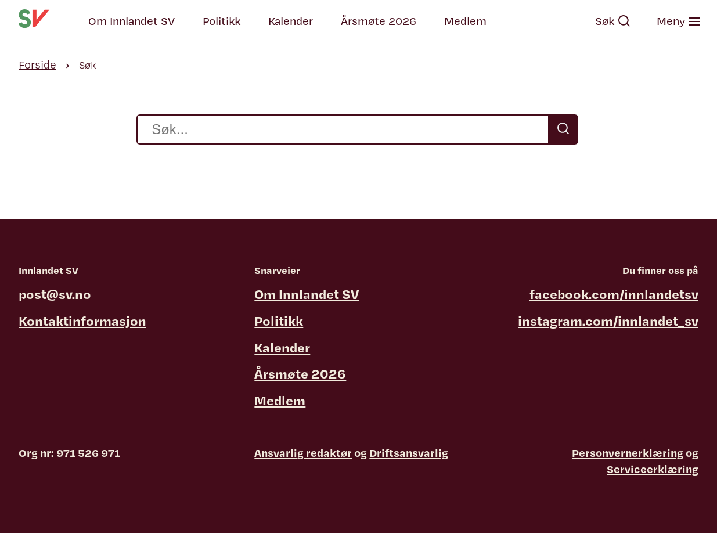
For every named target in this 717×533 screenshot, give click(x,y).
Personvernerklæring (627, 452)
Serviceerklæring (652, 469)
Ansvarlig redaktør (303, 452)
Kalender (290, 20)
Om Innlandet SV (131, 20)
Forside (37, 64)
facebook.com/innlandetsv (613, 293)
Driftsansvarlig (408, 452)
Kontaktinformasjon (82, 320)
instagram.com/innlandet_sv (608, 320)
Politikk (221, 20)
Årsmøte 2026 (378, 20)
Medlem (465, 20)
